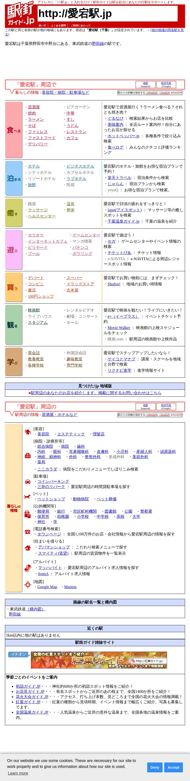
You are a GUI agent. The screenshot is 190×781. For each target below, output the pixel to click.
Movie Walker (119, 328)
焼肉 (32, 113)
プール (34, 254)
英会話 (34, 353)
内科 (41, 451)
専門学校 (74, 365)
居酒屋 (34, 107)
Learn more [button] (18, 773)
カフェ (72, 138)
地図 (145, 83)
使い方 (42, 25)
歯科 (81, 446)
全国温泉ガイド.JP (32, 712)
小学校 (83, 516)
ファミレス (38, 132)
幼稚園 (63, 516)
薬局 (41, 462)
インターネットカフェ (48, 241)
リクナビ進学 (119, 370)
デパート (36, 278)
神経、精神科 (49, 457)
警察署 (146, 511)
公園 (128, 511)
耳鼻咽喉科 (79, 451)
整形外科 (93, 457)
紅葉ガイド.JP (28, 702)
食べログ (115, 147)
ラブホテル (76, 178)
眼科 (57, 451)
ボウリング (82, 254)
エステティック (71, 434)
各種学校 (36, 365)
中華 (70, 113)
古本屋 (72, 290)
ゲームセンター (86, 235)
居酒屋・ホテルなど (59, 414)
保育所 (43, 516)
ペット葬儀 (107, 499)
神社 (41, 522)
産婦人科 (144, 451)
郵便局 (43, 511)
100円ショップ (41, 296)
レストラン (76, 132)
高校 (120, 516)
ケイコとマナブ (121, 359)
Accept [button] (174, 767)
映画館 (34, 310)
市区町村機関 (85, 511)
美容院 (43, 434)
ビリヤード (38, 247)
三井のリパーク (51, 487)
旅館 (32, 185)
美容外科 (140, 457)
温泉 (70, 204)
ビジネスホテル (80, 166)
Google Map (47, 587)
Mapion (70, 587)
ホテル (34, 166)
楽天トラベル (119, 178)
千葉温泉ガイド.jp (123, 221)
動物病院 (81, 499)
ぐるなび (115, 118)
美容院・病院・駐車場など (65, 92)
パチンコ (80, 247)
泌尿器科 (168, 451)
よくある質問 (58, 25)
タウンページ (49, 534)
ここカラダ (47, 469)
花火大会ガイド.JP (32, 697)
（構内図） (36, 609)
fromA (43, 574)
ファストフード (42, 138)
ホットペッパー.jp (123, 136)
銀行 (61, 511)
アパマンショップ (54, 547)
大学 (136, 516)
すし (70, 119)
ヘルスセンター (42, 216)
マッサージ (38, 210)
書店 (32, 290)
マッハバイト (50, 568)
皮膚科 (103, 451)
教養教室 (36, 359)
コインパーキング (53, 481)
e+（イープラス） (123, 316)
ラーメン (36, 119)
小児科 (122, 451)
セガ (112, 241)
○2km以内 (164, 92)
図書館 (111, 511)
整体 (70, 210)
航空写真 (166, 83)
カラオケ (36, 235)
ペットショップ (51, 499)
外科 (73, 457)
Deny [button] (154, 767)
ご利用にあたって (81, 25)
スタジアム (38, 322)
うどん (72, 125)
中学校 (103, 516)
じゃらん (115, 184)
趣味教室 (74, 359)
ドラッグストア (80, 284)
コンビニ (36, 284)
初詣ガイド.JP (28, 686)
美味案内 (115, 124)
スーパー (74, 278)
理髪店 (99, 434)
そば (32, 125)
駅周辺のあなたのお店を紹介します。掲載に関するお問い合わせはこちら (96, 393)
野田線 (98, 43)
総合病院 (45, 446)
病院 (65, 446)
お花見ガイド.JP (30, 691)
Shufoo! (114, 284)
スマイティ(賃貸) (53, 553)
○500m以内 (152, 92)
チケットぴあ (119, 253)
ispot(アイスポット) (125, 210)
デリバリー (38, 144)
